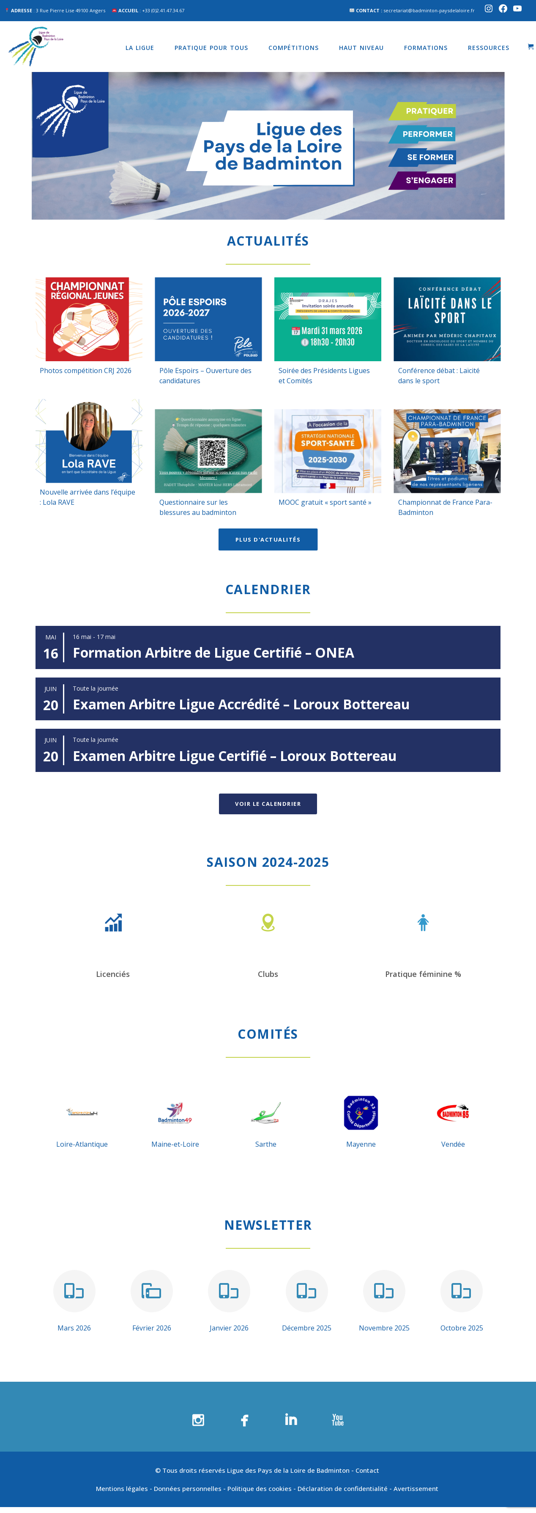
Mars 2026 (74, 1328)
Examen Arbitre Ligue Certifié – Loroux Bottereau (235, 756)
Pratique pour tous (211, 48)
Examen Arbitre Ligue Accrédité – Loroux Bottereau (241, 704)
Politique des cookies (259, 1488)
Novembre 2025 (384, 1328)
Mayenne (361, 1144)
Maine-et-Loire (175, 1144)
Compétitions (293, 48)
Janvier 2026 (229, 1328)
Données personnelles (188, 1488)
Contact (368, 1470)
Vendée (453, 1144)
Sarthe (265, 1144)
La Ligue (140, 48)
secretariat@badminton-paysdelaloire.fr (429, 10)
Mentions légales (122, 1488)
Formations (426, 48)
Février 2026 (151, 1328)
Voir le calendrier (268, 804)
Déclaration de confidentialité (343, 1488)
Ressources (488, 48)
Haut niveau (361, 48)
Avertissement (417, 1488)
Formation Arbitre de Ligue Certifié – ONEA (213, 652)
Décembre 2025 (306, 1328)
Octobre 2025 (461, 1328)
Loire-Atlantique (82, 1144)
